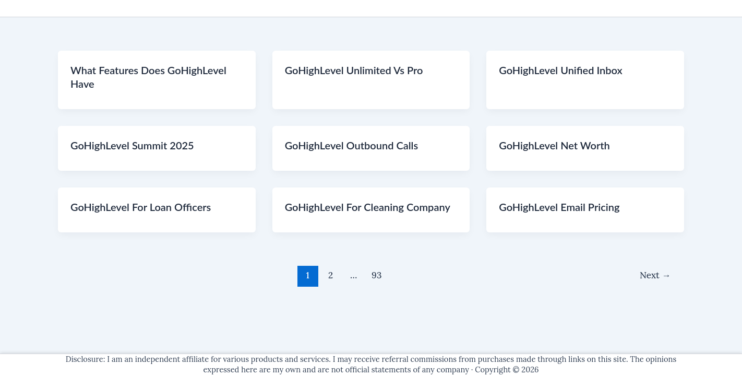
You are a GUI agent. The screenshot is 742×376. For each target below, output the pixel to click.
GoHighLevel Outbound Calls (351, 145)
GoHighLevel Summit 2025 (132, 145)
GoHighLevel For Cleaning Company (367, 207)
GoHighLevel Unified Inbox (560, 70)
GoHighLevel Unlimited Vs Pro (354, 70)
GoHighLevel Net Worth (554, 145)
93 (376, 275)
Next (655, 275)
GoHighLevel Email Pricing (559, 207)
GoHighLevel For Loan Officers (140, 207)
